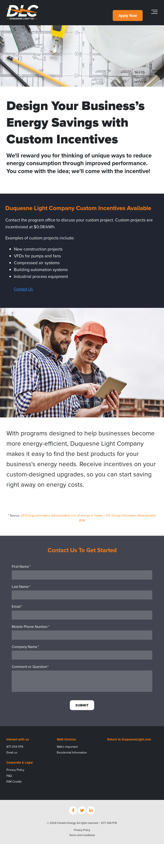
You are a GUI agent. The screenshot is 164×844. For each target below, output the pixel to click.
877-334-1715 (109, 823)
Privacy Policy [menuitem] (15, 770)
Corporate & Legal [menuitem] (19, 762)
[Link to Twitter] (82, 810)
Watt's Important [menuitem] (67, 747)
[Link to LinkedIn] (91, 810)
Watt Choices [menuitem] (66, 739)
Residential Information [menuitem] (72, 752)
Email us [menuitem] (11, 752)
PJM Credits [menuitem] (14, 781)
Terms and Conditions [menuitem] (82, 835)
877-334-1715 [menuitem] (14, 747)
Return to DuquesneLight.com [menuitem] (129, 739)
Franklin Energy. (66, 823)
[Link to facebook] (73, 810)
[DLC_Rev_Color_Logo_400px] (22, 12)
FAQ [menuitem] (9, 776)
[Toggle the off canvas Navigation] (154, 12)
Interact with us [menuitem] (17, 739)
